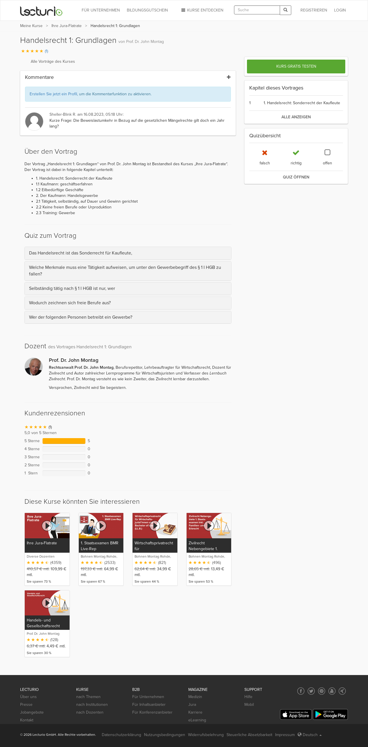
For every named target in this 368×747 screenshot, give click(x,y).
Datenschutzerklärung (121, 734)
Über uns (28, 696)
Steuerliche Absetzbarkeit (249, 734)
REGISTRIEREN (313, 10)
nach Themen (88, 696)
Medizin (195, 696)
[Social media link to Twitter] (311, 691)
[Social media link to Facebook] (300, 691)
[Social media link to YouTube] (332, 691)
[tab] (128, 253)
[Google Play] (330, 714)
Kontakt (26, 720)
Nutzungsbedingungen (164, 734)
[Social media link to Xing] (342, 691)
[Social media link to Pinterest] (321, 691)
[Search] (285, 10)
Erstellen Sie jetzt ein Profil (53, 94)
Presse (26, 704)
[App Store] (296, 714)
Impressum (285, 734)
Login (340, 10)
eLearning (197, 720)
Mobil (249, 704)
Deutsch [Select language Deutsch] (310, 734)
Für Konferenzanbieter (152, 712)
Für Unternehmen (148, 696)
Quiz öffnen (296, 177)
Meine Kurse (31, 25)
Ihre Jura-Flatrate (66, 25)
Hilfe (248, 696)
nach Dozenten (89, 712)
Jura (192, 704)
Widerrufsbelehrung (206, 734)
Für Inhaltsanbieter (149, 704)
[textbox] (257, 9)
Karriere (195, 712)
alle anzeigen (296, 117)
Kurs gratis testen (296, 66)
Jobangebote (32, 712)
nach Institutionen (92, 704)
